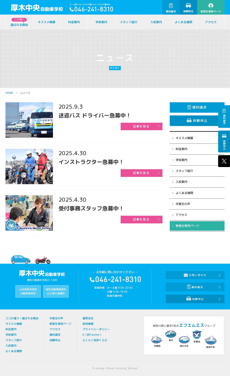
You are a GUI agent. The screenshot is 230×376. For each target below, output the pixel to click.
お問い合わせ (195, 275)
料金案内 (74, 22)
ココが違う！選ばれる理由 (21, 318)
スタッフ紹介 (128, 22)
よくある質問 (183, 22)
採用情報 (88, 324)
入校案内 (156, 22)
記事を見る (142, 126)
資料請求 (171, 8)
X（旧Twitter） (93, 335)
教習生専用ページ (211, 8)
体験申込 (188, 8)
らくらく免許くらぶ (95, 340)
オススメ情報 (46, 22)
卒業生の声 (183, 204)
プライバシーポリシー (96, 329)
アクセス (211, 22)
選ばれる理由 (19, 22)
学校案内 (101, 22)
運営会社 (88, 318)
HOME (9, 92)
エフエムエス (191, 325)
